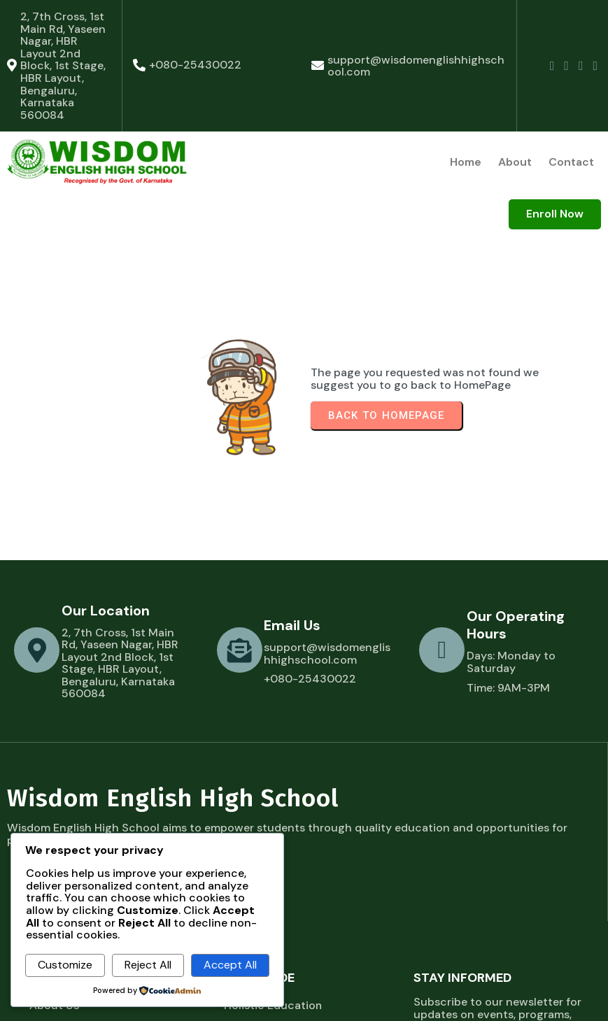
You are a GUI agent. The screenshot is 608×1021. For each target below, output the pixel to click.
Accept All (230, 964)
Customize (65, 964)
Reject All (148, 964)
